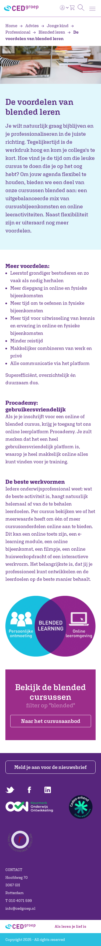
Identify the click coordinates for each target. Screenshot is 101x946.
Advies (29, 25)
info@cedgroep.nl (20, 908)
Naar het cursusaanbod (50, 721)
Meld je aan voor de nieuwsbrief (50, 767)
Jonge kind (55, 25)
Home (11, 25)
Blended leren (49, 32)
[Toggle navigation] (92, 9)
